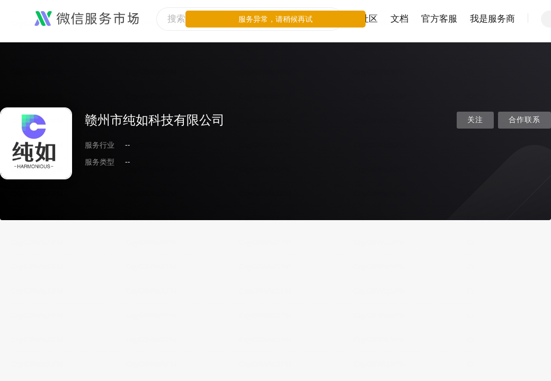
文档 (399, 19)
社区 (369, 19)
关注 (475, 120)
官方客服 (439, 19)
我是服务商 (492, 19)
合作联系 (524, 120)
